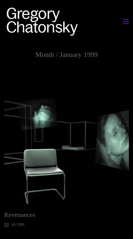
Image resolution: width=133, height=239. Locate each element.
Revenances (19, 214)
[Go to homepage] (43, 21)
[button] (126, 21)
